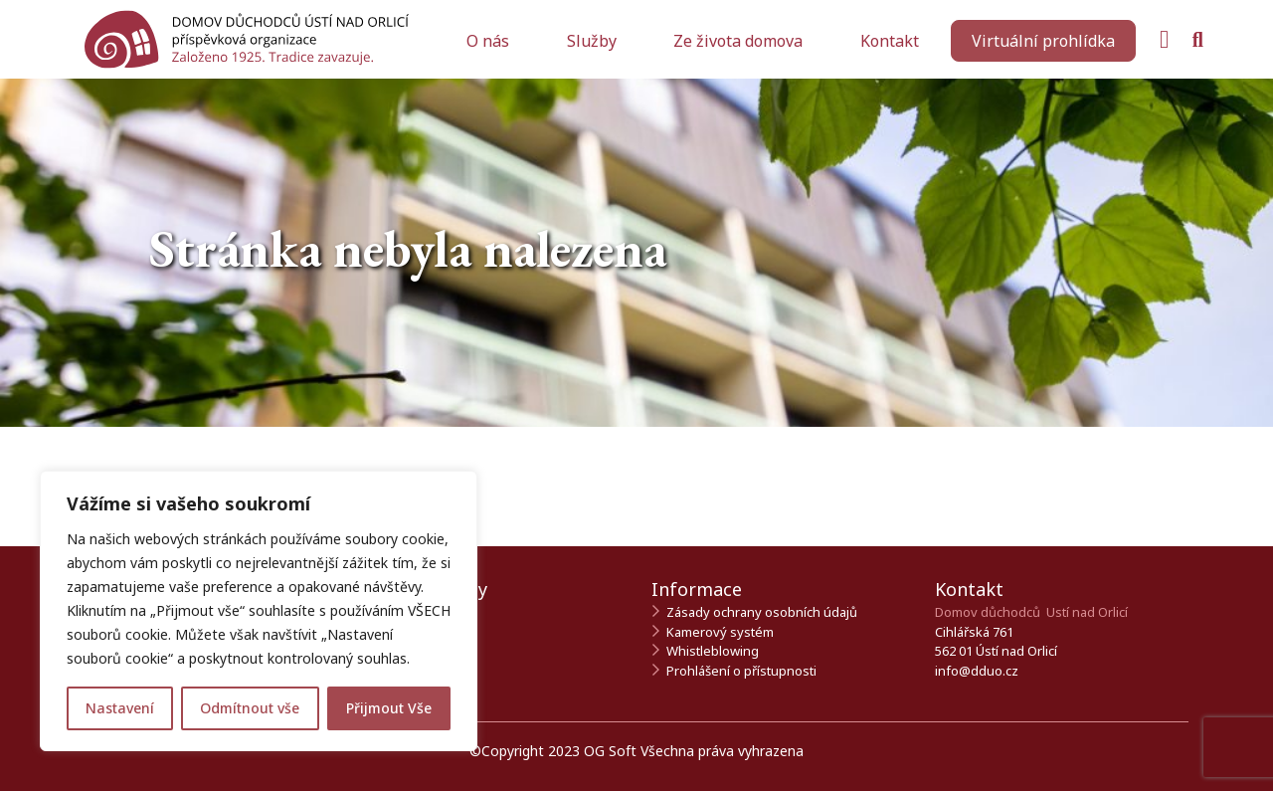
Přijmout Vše (389, 707)
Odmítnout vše (249, 707)
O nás (489, 41)
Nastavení (120, 707)
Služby (594, 41)
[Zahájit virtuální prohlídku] (1043, 41)
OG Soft (610, 750)
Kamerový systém (720, 632)
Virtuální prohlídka (1043, 41)
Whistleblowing (712, 651)
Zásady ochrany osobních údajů (761, 612)
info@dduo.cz (976, 671)
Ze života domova (740, 41)
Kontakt (889, 41)
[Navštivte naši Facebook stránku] (1164, 40)
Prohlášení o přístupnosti (741, 671)
